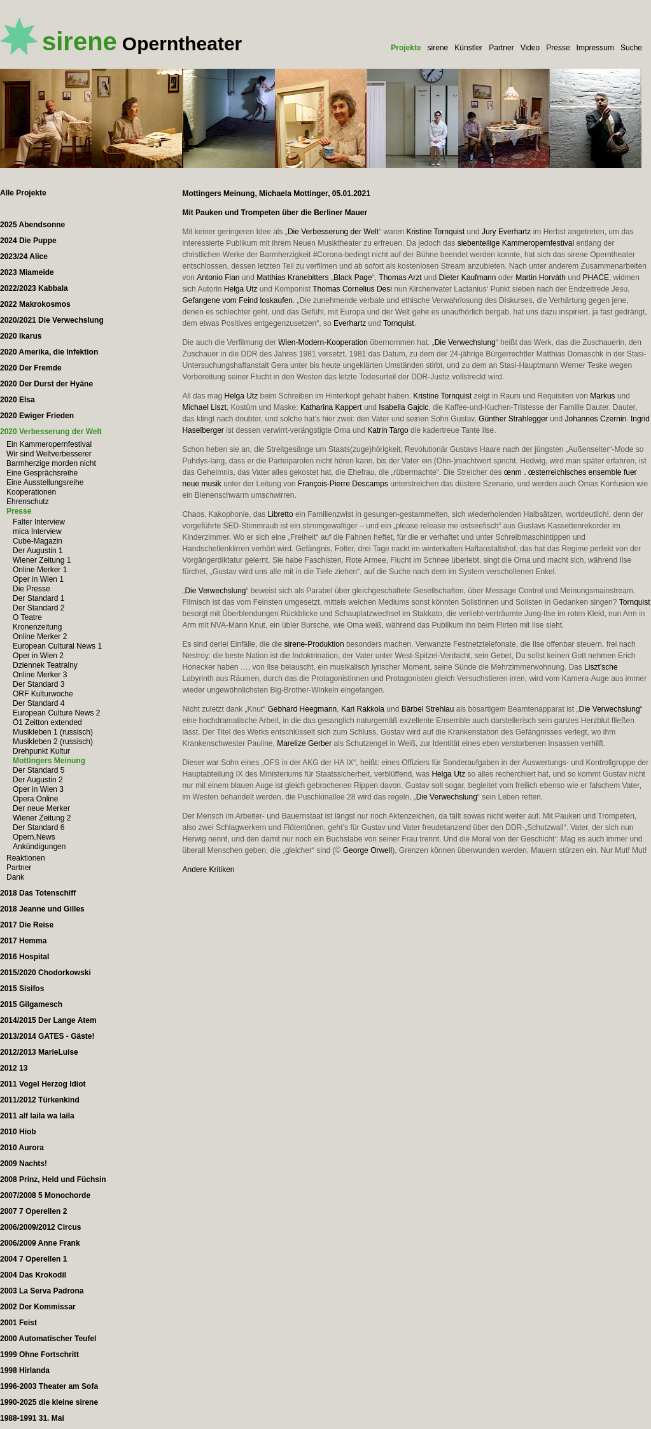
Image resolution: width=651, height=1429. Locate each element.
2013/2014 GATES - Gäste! (47, 1036)
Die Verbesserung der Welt (333, 231)
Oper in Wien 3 (38, 789)
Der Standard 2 (38, 607)
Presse (558, 47)
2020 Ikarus (20, 336)
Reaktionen (25, 858)
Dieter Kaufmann (467, 277)
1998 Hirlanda (25, 1370)
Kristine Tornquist (435, 231)
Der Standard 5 (38, 770)
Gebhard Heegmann (302, 709)
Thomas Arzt (400, 277)
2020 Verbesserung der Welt (51, 431)
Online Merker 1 (40, 569)
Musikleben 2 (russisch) (53, 741)
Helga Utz (241, 289)
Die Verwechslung (465, 342)
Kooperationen (31, 492)
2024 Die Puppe (28, 240)
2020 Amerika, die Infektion (49, 352)
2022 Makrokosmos (35, 304)
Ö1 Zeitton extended (47, 722)
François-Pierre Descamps (343, 483)
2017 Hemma (23, 940)
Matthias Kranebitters (292, 277)
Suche (631, 47)
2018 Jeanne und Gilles (42, 909)
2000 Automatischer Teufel (48, 1338)
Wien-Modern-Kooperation (323, 342)
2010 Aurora (22, 1147)
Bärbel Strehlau (428, 709)
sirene (438, 47)
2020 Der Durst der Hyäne (46, 383)
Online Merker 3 (40, 674)
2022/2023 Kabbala (34, 288)
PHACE (596, 277)
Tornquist (398, 323)
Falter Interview (39, 521)
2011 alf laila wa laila (37, 1115)
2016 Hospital (24, 956)
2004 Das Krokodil (33, 1275)
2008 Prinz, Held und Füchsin (53, 1179)
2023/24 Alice (24, 256)
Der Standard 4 (38, 703)
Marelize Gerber (304, 743)
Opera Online (35, 798)
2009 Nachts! (23, 1163)
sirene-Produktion (314, 644)
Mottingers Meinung (49, 760)
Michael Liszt (204, 407)
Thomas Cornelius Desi (352, 289)
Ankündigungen (39, 846)
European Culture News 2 (56, 712)
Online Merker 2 (40, 636)
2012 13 (13, 1068)
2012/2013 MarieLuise (39, 1052)
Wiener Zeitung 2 (42, 817)
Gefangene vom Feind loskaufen (237, 300)
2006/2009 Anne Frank (40, 1243)
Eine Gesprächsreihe (42, 472)
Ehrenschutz (27, 501)
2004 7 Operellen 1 (33, 1259)
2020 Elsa (17, 399)
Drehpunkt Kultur (41, 751)
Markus (602, 395)
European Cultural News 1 (57, 646)
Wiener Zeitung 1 (42, 560)
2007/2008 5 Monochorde (45, 1195)
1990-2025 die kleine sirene (49, 1402)
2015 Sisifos (22, 988)
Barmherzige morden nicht (51, 463)
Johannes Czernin (596, 418)
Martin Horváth (540, 277)
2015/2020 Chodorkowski (45, 972)
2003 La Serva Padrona (41, 1290)
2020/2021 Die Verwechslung (52, 320)
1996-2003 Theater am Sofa (49, 1386)
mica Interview (37, 531)
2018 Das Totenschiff (38, 893)
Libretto (280, 514)
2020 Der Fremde (31, 367)
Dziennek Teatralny (45, 665)
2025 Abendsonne (32, 224)
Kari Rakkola (362, 709)
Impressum (595, 47)
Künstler (468, 47)
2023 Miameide (27, 272)
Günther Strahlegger (513, 418)
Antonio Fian (218, 277)
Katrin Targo (387, 430)
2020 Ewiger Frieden (37, 415)
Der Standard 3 (38, 684)
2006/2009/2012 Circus (40, 1227)
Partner (501, 47)
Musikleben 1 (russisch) (53, 732)
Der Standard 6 (38, 827)
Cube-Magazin (37, 541)
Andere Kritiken (208, 869)
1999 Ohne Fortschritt (39, 1354)
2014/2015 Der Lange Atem (48, 1020)
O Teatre (27, 617)
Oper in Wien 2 (38, 655)
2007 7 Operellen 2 (33, 1211)
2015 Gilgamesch (31, 1004)
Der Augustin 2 (38, 779)
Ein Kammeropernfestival (49, 444)
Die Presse (31, 588)
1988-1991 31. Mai (32, 1418)
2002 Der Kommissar (38, 1306)
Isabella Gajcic (403, 407)
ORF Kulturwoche (43, 693)
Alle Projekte (23, 192)
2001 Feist (18, 1322)
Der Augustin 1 (38, 550)
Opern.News (34, 837)
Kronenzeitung (37, 627)
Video (530, 47)
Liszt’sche (600, 667)
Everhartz (349, 323)
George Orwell (367, 850)
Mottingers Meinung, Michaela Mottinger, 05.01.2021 (276, 193)
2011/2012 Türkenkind (40, 1099)
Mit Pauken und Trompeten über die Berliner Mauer (274, 212)
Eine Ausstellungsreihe (44, 482)
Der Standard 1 (38, 598)
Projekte (406, 47)
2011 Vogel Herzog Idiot (42, 1084)
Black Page (352, 277)
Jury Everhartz (506, 231)
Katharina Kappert (331, 407)
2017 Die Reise (26, 924)
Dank (15, 877)
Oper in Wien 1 (38, 579)
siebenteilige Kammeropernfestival (516, 243)
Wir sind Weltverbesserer (49, 453)
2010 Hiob (18, 1131)
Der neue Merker (41, 808)
